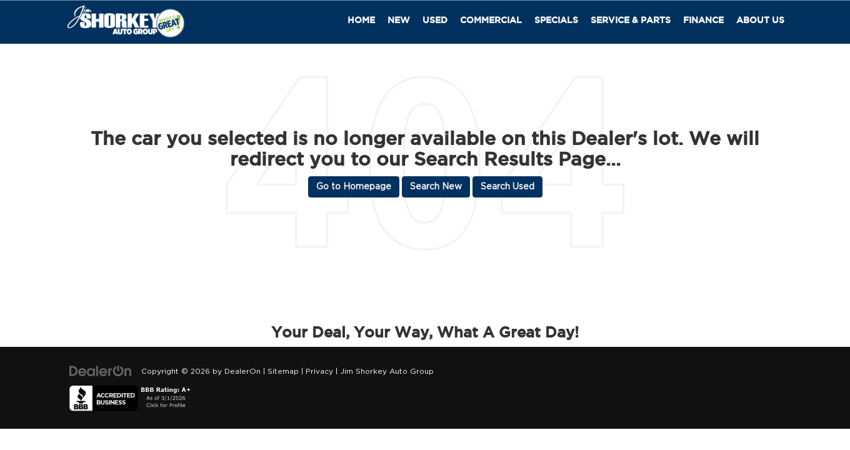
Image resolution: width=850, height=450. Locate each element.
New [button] (399, 20)
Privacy (319, 371)
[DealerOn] (100, 371)
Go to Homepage (353, 186)
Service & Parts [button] (631, 20)
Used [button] (435, 20)
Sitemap (283, 371)
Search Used (507, 186)
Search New (436, 186)
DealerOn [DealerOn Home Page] (242, 371)
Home (361, 20)
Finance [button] (703, 20)
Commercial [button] (491, 20)
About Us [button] (760, 20)
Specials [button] (556, 20)
